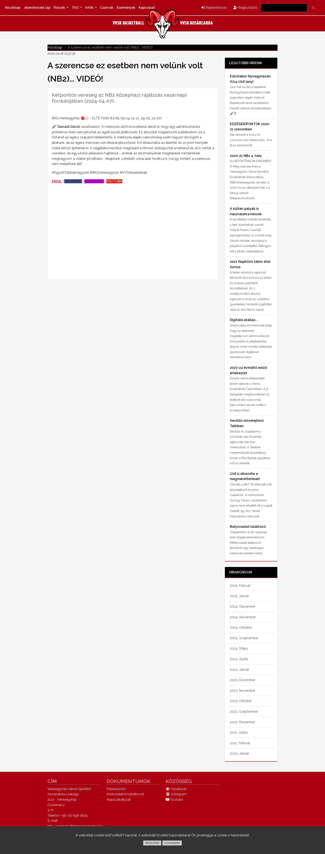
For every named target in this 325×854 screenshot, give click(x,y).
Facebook (176, 789)
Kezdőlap (12, 8)
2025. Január (239, 596)
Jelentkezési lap (37, 8)
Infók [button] (89, 8)
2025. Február (240, 586)
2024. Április (239, 659)
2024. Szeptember (244, 638)
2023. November (242, 691)
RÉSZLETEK (152, 843)
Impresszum (116, 789)
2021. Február (240, 743)
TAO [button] (75, 8)
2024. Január (239, 670)
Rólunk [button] (60, 8)
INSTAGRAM (94, 181)
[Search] (284, 8)
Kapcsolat (147, 8)
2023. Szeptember (244, 711)
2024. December (242, 606)
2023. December (242, 680)
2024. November (243, 617)
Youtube (174, 799)
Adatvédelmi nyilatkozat (125, 794)
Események (126, 8)
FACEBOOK (73, 181)
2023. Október (241, 701)
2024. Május (239, 648)
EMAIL (57, 181)
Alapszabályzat (119, 799)
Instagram (176, 794)
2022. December (242, 722)
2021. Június (239, 732)
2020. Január (239, 753)
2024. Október (241, 627)
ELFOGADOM (172, 843)
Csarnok (106, 8)
